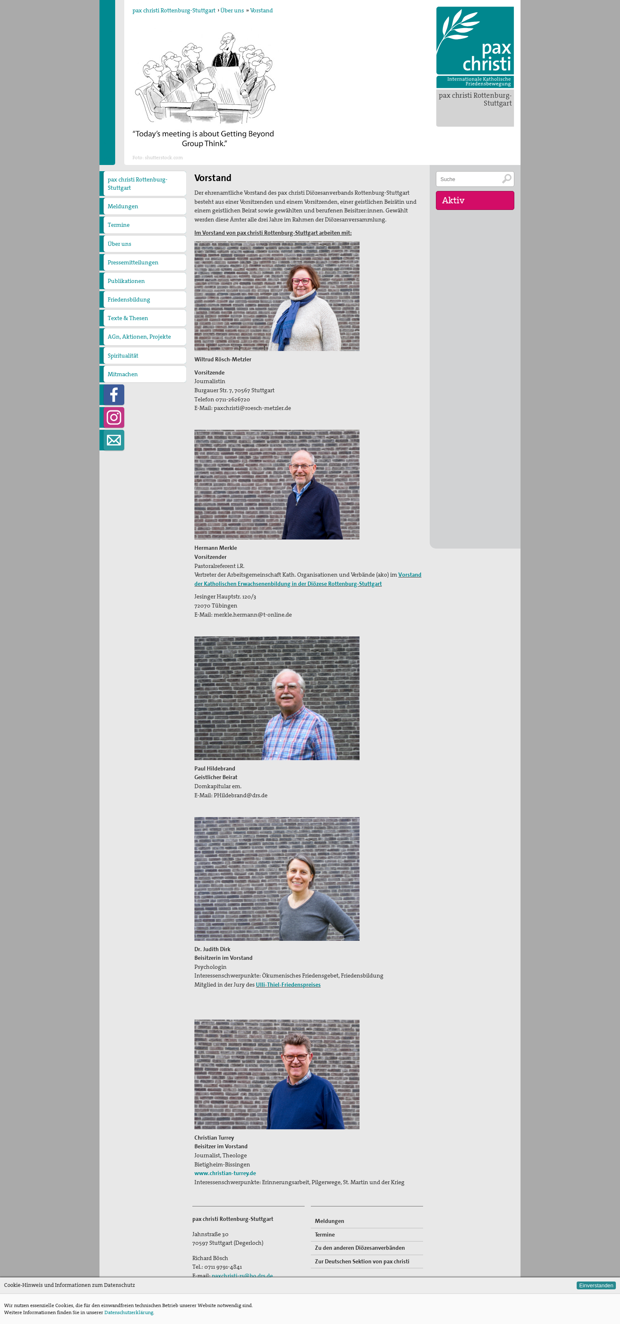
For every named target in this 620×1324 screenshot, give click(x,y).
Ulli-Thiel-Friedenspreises (288, 984)
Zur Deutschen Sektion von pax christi (362, 1261)
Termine (119, 225)
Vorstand (261, 10)
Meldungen (123, 206)
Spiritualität (123, 355)
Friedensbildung (129, 299)
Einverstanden (596, 1285)
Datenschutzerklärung (128, 1312)
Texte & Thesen (128, 318)
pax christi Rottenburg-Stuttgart (475, 99)
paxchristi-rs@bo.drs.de (242, 1275)
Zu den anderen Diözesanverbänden (360, 1247)
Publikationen (126, 281)
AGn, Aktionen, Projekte (139, 336)
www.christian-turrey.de (225, 1173)
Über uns (232, 10)
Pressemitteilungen (133, 262)
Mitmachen (123, 374)
